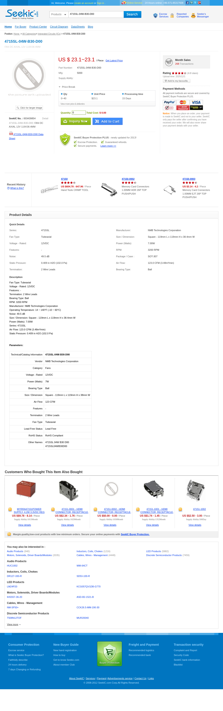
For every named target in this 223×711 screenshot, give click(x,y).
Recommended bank (140, 655)
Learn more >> (108, 146)
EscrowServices (163, 15)
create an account (83, 3)
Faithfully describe (18, 660)
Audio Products (18, 551)
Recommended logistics (141, 650)
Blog (90, 26)
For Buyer (20, 26)
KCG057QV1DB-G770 (89, 586)
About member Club (64, 664)
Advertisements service (120, 678)
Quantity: (66, 112)
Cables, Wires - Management (96, 555)
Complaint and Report (185, 650)
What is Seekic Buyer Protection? (26, 655)
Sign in (100, 3)
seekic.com (21, 13)
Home (8, 26)
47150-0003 (188, 179)
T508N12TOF (14, 618)
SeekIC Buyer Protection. (135, 534)
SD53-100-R (83, 576)
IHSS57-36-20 (14, 597)
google (199, 3)
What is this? (17, 188)
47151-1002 (199, 509)
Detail (45, 118)
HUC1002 (12, 565)
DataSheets (78, 26)
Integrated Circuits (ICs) (49, 34)
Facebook (187, 3)
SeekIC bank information (187, 660)
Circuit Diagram (59, 26)
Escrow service (16, 650)
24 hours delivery (17, 664)
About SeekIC (76, 678)
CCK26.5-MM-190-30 (88, 607)
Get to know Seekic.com (66, 660)
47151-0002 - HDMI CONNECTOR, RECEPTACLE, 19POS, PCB (114, 512)
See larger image (29, 108)
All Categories (29, 34)
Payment (101, 678)
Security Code (181, 655)
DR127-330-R (14, 576)
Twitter (195, 3)
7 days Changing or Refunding (24, 669)
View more (12, 624)
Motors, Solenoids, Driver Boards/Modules (33, 555)
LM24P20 (12, 586)
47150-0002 (128, 179)
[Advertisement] (79, 163)
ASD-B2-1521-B (85, 597)
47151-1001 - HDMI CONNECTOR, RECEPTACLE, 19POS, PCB (157, 512)
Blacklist (178, 664)
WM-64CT (82, 565)
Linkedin (191, 3)
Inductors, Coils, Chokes (93, 551)
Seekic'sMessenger (203, 15)
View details (24, 525)
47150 (64, 179)
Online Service (134, 3)
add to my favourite (176, 81)
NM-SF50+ (13, 607)
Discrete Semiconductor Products (167, 555)
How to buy (59, 655)
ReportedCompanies (183, 15)
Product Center (38, 26)
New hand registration (65, 650)
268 (177, 63)
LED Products (157, 551)
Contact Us (140, 678)
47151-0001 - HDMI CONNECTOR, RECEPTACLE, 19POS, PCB (72, 512)
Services (90, 678)
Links (151, 678)
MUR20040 (83, 618)
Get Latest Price (114, 60)
